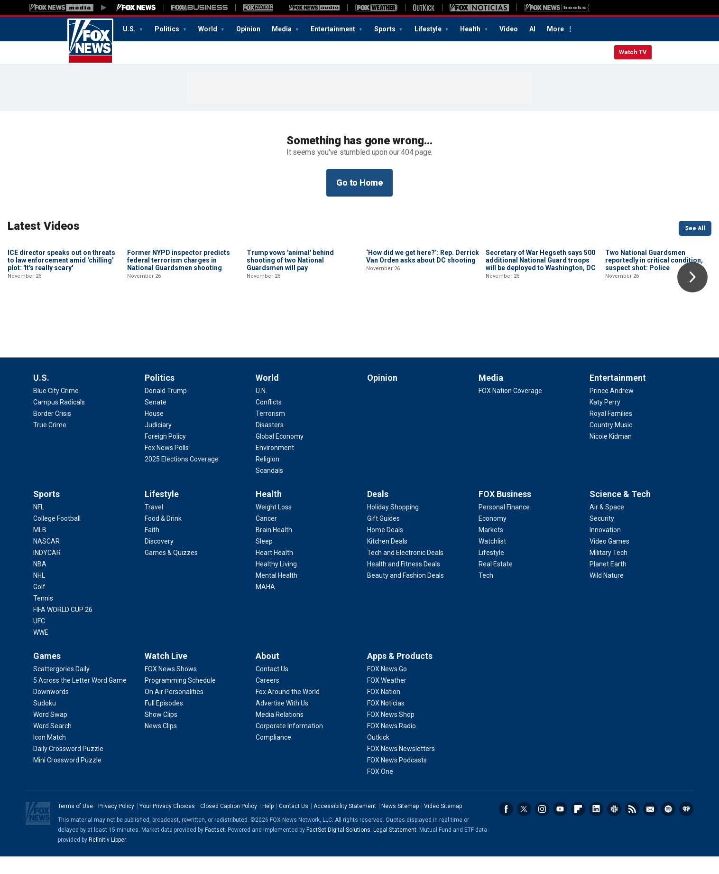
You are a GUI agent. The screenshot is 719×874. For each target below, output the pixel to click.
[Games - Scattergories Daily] (61, 686)
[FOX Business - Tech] (486, 593)
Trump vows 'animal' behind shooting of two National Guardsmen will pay (290, 324)
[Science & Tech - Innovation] (605, 547)
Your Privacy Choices (167, 823)
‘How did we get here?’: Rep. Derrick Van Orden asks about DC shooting (422, 320)
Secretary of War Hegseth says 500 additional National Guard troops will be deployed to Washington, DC (541, 324)
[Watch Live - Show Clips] (161, 732)
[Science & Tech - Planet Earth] (608, 581)
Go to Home (359, 183)
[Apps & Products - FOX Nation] (383, 709)
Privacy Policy (116, 823)
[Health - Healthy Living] (276, 581)
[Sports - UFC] (39, 638)
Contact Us (293, 823)
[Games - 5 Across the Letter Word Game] (80, 698)
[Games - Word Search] (52, 743)
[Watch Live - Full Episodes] (164, 720)
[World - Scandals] (269, 488)
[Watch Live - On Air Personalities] (174, 709)
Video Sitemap (443, 823)
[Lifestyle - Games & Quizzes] (171, 570)
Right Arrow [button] (692, 277)
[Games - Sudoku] (44, 720)
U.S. (130, 29)
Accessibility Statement (344, 823)
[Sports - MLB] (39, 547)
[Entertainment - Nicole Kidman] (611, 454)
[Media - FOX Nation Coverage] (510, 408)
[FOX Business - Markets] (491, 547)
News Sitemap (400, 823)
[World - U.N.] (261, 408)
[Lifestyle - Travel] (154, 524)
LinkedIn (596, 826)
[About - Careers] (267, 698)
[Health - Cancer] (266, 536)
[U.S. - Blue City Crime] (56, 408)
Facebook (506, 826)
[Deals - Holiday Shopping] (393, 524)
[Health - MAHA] (265, 604)
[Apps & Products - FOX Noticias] (386, 720)
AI (532, 29)
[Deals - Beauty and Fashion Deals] (405, 593)
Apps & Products (400, 673)
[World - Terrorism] (270, 431)
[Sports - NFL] (38, 524)
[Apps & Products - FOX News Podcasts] (397, 777)
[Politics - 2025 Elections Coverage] (182, 476)
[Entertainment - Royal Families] (611, 431)
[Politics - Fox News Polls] (167, 465)
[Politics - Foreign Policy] (165, 454)
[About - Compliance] (273, 755)
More (555, 29)
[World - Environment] (275, 465)
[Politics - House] (154, 431)
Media (282, 29)
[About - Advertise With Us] (282, 720)
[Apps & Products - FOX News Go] (387, 686)
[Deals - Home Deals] (385, 547)
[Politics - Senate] (155, 419)
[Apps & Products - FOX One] (380, 789)
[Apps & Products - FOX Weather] (386, 698)
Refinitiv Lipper (107, 857)
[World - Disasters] (270, 442)
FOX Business (505, 512)
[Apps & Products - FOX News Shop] (391, 732)
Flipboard (578, 826)
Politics (168, 29)
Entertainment (334, 29)
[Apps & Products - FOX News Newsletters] (401, 766)
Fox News (90, 41)
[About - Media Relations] (280, 732)
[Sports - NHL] (39, 593)
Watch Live (166, 673)
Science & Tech (620, 512)
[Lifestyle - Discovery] (159, 559)
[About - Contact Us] (272, 686)
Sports (385, 29)
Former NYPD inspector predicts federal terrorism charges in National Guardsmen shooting (178, 324)
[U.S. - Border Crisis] (52, 431)
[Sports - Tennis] (43, 616)
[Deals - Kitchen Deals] (387, 559)
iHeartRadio (686, 826)
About (267, 673)
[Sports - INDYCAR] (47, 570)
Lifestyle (429, 29)
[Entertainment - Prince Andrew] (612, 408)
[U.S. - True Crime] (49, 442)
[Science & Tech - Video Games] (609, 559)
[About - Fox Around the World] (288, 709)
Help (268, 823)
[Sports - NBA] (39, 581)
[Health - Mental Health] (276, 593)
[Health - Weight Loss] (274, 524)
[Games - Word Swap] (50, 732)
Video (508, 29)
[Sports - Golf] (39, 604)
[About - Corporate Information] (289, 743)
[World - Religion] (267, 476)
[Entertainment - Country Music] (611, 442)
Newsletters (650, 826)
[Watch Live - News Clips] (161, 743)
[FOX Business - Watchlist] (492, 559)
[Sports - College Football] (57, 536)
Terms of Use (75, 823)
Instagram (542, 826)
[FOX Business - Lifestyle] (491, 570)
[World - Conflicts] (269, 419)
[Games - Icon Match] (49, 755)
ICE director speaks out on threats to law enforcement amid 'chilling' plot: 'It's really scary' (61, 324)
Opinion (248, 29)
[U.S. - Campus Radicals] (59, 419)
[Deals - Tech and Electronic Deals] (405, 570)
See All (695, 228)
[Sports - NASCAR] (46, 559)
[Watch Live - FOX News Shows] (171, 686)
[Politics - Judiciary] (158, 442)
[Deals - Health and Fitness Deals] (403, 581)
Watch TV (633, 52)
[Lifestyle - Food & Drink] (163, 536)
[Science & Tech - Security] (602, 536)
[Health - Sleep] (264, 559)
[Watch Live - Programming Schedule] (180, 698)
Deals (377, 512)
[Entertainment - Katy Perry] (605, 419)
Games (47, 673)
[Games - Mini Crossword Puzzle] (67, 777)
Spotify (668, 826)
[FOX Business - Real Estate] (496, 581)
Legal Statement (394, 847)
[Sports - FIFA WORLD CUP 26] (62, 627)
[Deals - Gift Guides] (383, 536)
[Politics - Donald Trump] (166, 408)
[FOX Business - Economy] (493, 536)
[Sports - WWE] (40, 650)
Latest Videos (44, 226)
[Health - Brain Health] (274, 547)
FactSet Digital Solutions (338, 847)
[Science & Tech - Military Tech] (608, 570)
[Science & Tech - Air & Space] (607, 524)
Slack (614, 826)
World (208, 29)
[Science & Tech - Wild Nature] (607, 593)
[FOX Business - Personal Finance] (504, 524)
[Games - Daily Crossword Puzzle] (68, 766)
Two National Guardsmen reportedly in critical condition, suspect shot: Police (654, 324)
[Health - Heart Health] (274, 570)
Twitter (524, 826)
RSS (632, 826)
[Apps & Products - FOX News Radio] (391, 743)
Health (471, 29)
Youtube (560, 826)
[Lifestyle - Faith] (152, 547)
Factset (215, 847)
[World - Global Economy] (280, 454)
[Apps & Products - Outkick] (378, 755)
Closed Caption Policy (228, 823)
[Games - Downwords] (51, 709)
